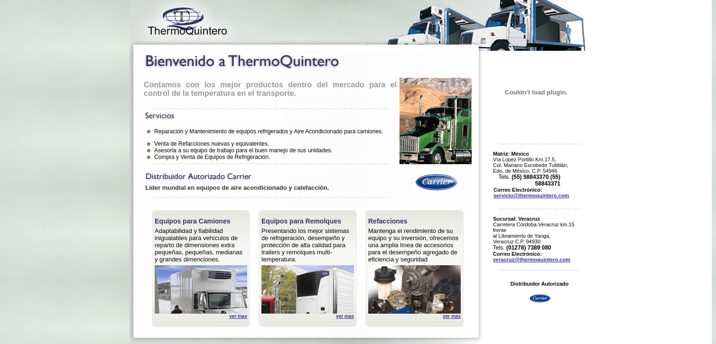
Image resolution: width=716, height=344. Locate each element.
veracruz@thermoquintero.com (531, 259)
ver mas (238, 316)
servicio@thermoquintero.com (531, 195)
